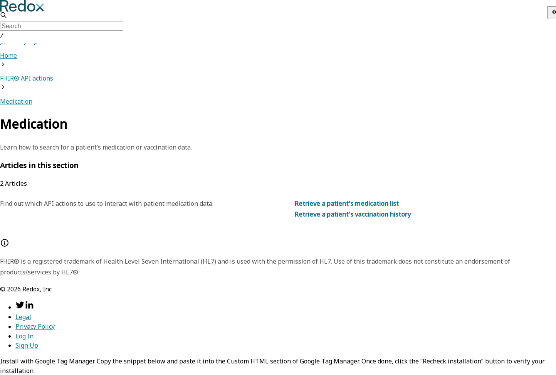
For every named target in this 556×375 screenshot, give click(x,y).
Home (8, 54)
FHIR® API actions (26, 77)
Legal (23, 316)
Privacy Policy (35, 325)
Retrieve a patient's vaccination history (353, 213)
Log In (24, 335)
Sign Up (26, 344)
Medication (16, 100)
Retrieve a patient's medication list (347, 202)
